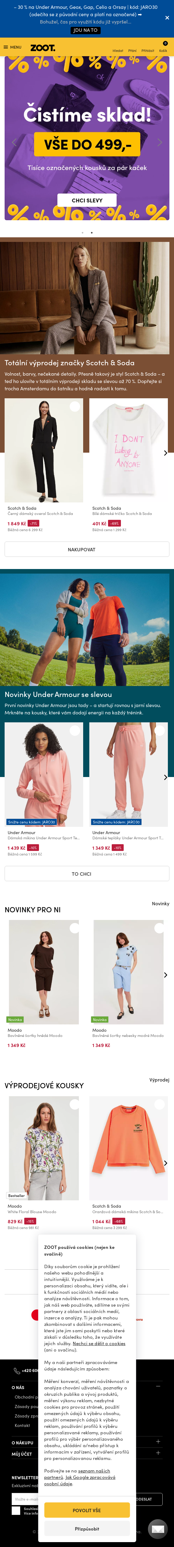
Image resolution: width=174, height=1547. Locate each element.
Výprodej (159, 1079)
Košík (163, 46)
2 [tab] (92, 233)
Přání (132, 47)
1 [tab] (82, 233)
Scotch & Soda (22, 508)
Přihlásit (147, 47)
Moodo (15, 1030)
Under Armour (21, 832)
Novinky (160, 903)
